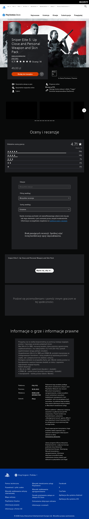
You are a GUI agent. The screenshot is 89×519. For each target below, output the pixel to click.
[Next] (84, 108)
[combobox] (44, 185)
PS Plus (25, 6)
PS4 (19, 6)
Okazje (55, 13)
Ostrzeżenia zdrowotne (52, 434)
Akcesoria (33, 6)
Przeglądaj (78, 13)
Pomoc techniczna (62, 6)
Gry (8, 6)
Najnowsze (35, 13)
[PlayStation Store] (12, 12)
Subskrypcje (66, 13)
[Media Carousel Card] (21, 108)
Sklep (52, 6)
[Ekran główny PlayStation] (4, 6)
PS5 (13, 6)
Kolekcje (46, 13)
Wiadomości (43, 6)
